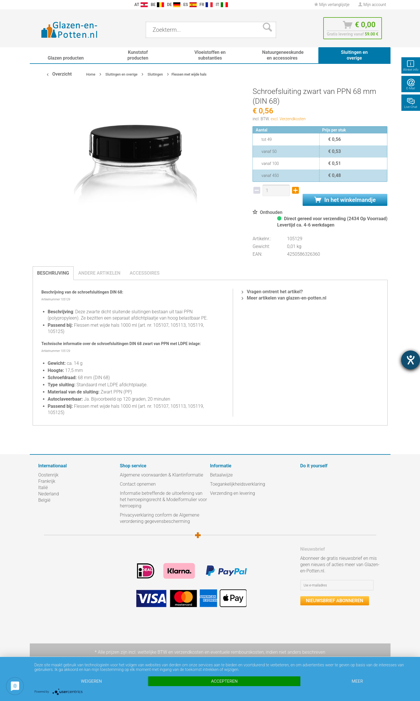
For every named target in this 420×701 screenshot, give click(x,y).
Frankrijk (47, 481)
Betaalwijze (221, 475)
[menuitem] (41, 4)
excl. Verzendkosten (288, 119)
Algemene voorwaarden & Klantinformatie (161, 475)
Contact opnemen (138, 484)
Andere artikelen (99, 273)
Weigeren (91, 681)
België (44, 500)
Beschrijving (53, 273)
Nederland (48, 494)
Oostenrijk (48, 475)
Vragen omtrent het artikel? (272, 291)
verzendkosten (189, 652)
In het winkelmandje (345, 199)
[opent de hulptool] (410, 359)
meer (357, 681)
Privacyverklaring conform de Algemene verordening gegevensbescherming (160, 518)
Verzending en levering (232, 493)
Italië (43, 487)
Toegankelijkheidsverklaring (237, 484)
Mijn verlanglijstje (332, 4)
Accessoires (145, 273)
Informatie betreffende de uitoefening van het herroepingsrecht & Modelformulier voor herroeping (163, 500)
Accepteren (224, 681)
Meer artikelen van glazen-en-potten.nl (284, 298)
